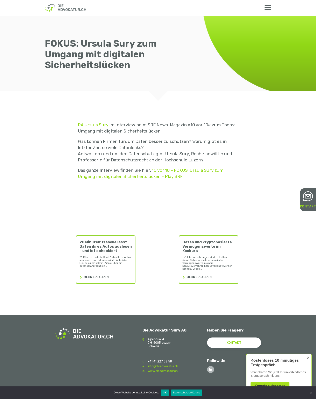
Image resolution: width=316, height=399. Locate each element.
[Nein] (311, 393)
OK (165, 392)
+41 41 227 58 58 (160, 361)
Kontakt (308, 206)
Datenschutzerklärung (186, 392)
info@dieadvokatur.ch (163, 366)
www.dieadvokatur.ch (163, 371)
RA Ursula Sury (93, 124)
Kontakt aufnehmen (270, 386)
